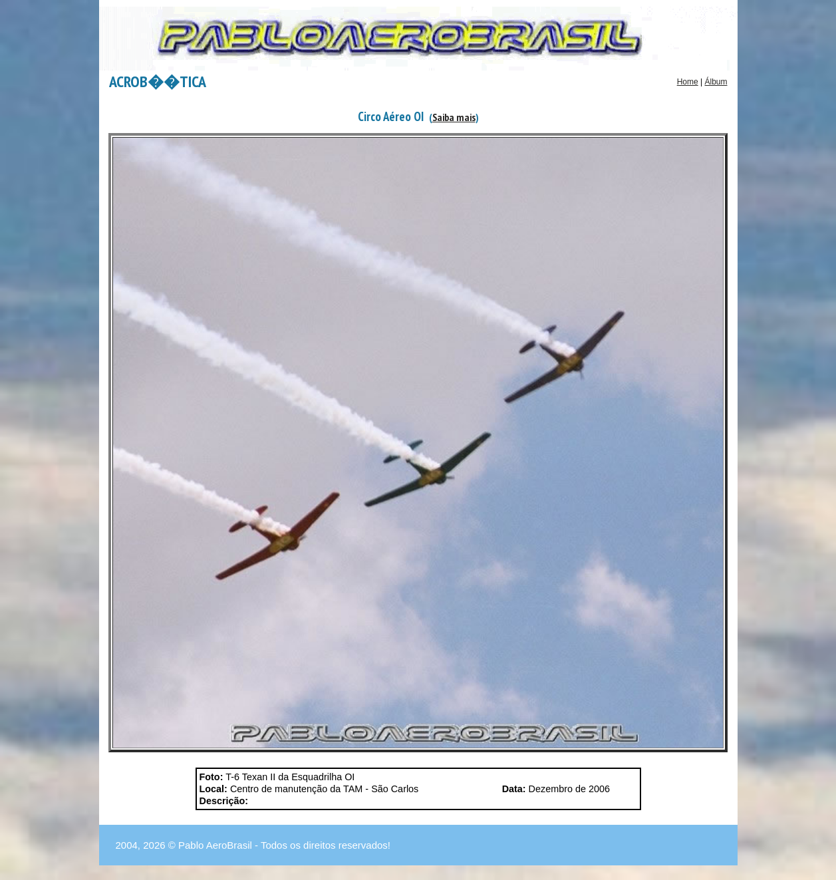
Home (687, 81)
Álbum (715, 81)
